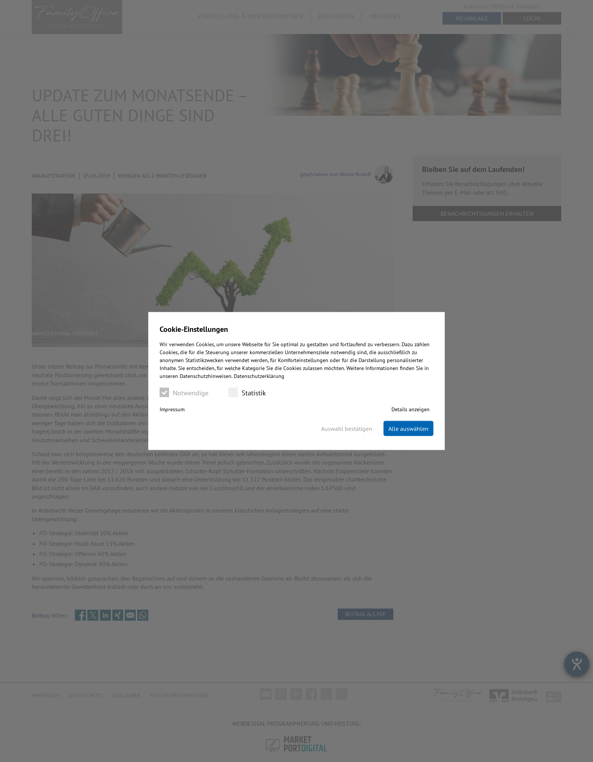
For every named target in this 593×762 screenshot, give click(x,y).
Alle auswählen (408, 428)
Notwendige (184, 392)
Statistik (247, 392)
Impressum (172, 409)
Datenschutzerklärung (259, 376)
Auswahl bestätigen (346, 428)
